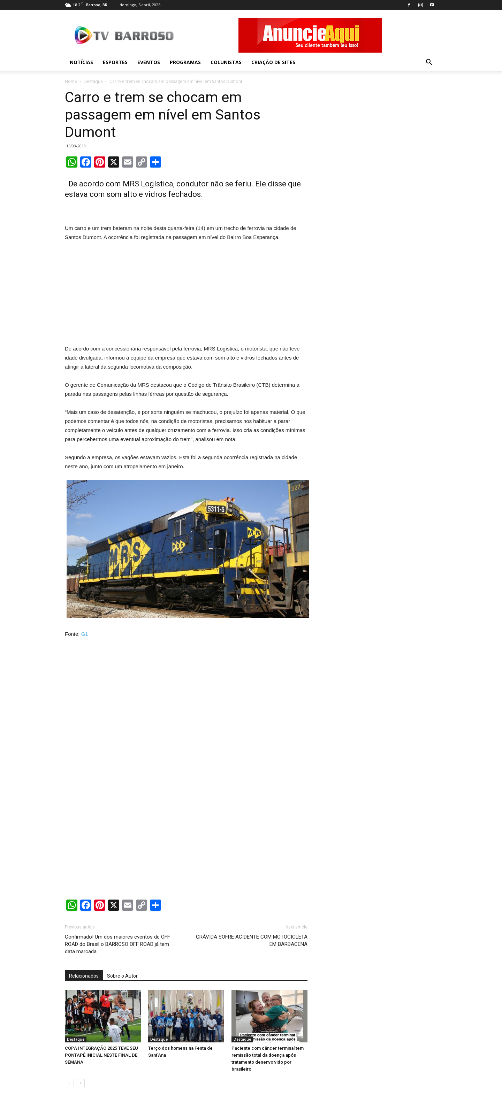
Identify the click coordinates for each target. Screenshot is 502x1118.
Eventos (148, 62)
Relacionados (84, 976)
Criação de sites (273, 62)
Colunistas (226, 62)
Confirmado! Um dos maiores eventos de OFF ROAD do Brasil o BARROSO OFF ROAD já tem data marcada (117, 944)
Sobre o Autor (122, 976)
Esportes (115, 62)
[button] (428, 62)
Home (71, 81)
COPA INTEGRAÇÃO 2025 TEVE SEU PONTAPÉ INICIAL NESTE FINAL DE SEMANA (101, 1055)
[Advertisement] (186, 294)
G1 (84, 634)
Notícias (81, 62)
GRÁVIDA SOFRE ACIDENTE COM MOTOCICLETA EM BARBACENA (251, 940)
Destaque (93, 81)
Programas (185, 62)
